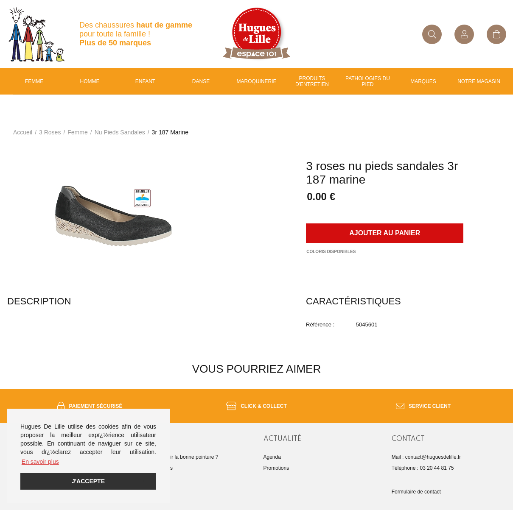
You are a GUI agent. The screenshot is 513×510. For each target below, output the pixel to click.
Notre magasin (478, 81)
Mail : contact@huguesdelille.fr (426, 457)
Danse (201, 81)
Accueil (22, 132)
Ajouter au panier (384, 233)
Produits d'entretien (312, 81)
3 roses (50, 132)
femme (77, 132)
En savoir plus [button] (40, 461)
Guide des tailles (154, 468)
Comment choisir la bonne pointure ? (176, 457)
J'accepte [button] (88, 481)
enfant (145, 81)
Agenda (272, 457)
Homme (90, 81)
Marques (423, 81)
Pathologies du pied (367, 81)
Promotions (276, 468)
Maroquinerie (256, 81)
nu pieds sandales (120, 132)
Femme (34, 81)
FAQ (140, 479)
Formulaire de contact (416, 492)
